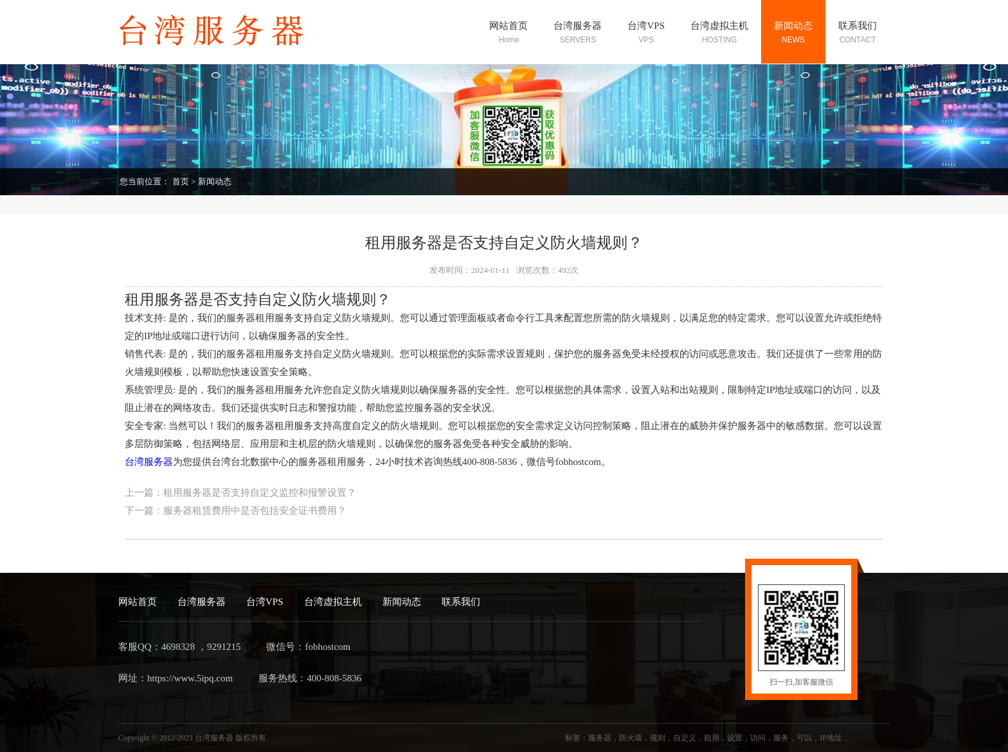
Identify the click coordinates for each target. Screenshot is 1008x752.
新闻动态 (214, 181)
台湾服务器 (149, 462)
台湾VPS (265, 602)
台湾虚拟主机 (333, 602)
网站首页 (137, 602)
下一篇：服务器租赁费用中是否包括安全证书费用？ (235, 510)
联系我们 (461, 602)
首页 (180, 181)
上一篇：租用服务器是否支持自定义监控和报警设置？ (240, 492)
